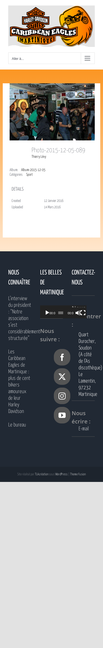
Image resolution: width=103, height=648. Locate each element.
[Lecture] (47, 313)
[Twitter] (62, 376)
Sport (29, 175)
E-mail (84, 428)
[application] (66, 311)
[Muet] (82, 313)
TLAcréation (41, 474)
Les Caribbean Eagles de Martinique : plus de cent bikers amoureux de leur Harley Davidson (19, 381)
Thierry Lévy (39, 157)
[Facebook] (62, 357)
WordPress (61, 474)
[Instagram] (62, 396)
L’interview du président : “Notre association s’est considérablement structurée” (19, 318)
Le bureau (17, 425)
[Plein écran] (88, 313)
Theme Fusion (78, 474)
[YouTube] (62, 415)
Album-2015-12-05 (33, 170)
